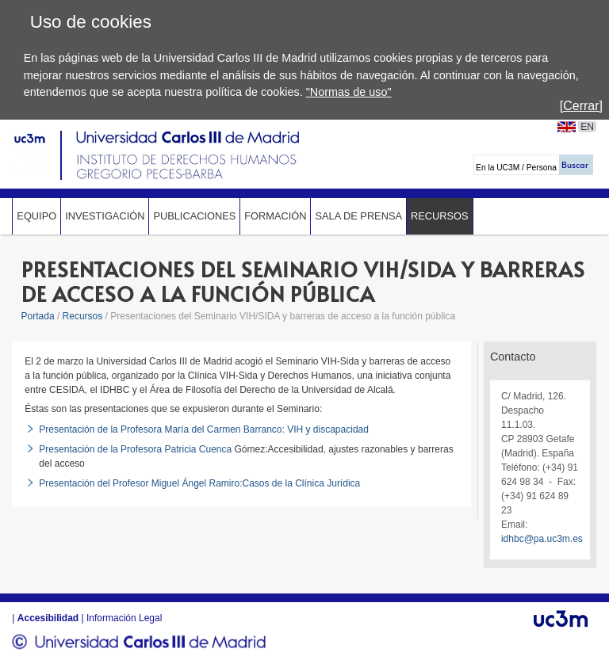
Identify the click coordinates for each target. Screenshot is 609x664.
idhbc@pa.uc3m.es (542, 538)
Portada (38, 316)
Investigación (104, 216)
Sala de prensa (358, 216)
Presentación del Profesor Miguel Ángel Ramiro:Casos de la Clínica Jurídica (199, 483)
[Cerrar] (581, 106)
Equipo (36, 216)
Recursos (440, 216)
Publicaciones (194, 216)
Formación (275, 216)
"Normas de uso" (349, 92)
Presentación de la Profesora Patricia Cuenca (135, 449)
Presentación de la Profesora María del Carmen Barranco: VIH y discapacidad (204, 429)
